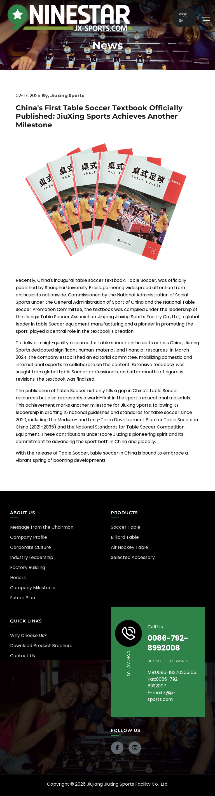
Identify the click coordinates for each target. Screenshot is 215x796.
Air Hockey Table (129, 547)
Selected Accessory (133, 557)
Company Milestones (33, 587)
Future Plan (22, 597)
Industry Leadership (31, 557)
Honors (18, 577)
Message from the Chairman (41, 527)
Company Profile (28, 537)
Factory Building (27, 567)
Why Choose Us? (28, 635)
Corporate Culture (30, 547)
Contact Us (22, 655)
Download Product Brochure (41, 645)
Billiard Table (125, 537)
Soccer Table (125, 527)
